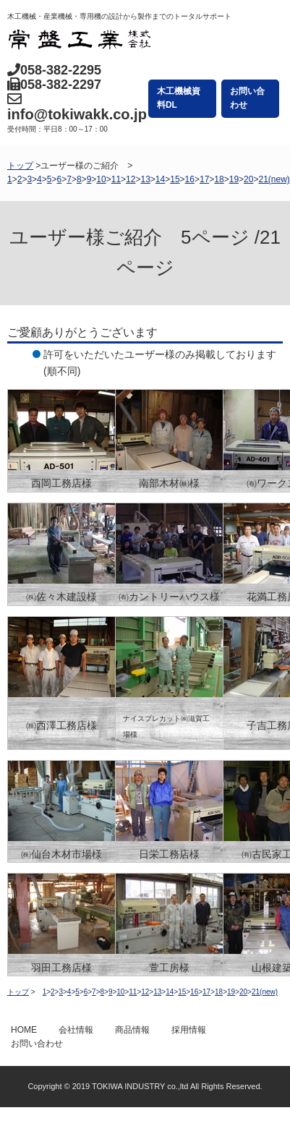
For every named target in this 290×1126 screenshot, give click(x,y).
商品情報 (132, 1030)
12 (130, 179)
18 (218, 179)
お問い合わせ (247, 98)
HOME (24, 1030)
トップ (20, 166)
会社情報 (76, 1030)
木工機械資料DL (178, 98)
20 (248, 179)
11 (116, 179)
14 (160, 179)
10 (101, 179)
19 (234, 179)
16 (190, 179)
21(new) (273, 179)
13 (145, 179)
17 (204, 179)
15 (174, 179)
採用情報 (188, 1030)
